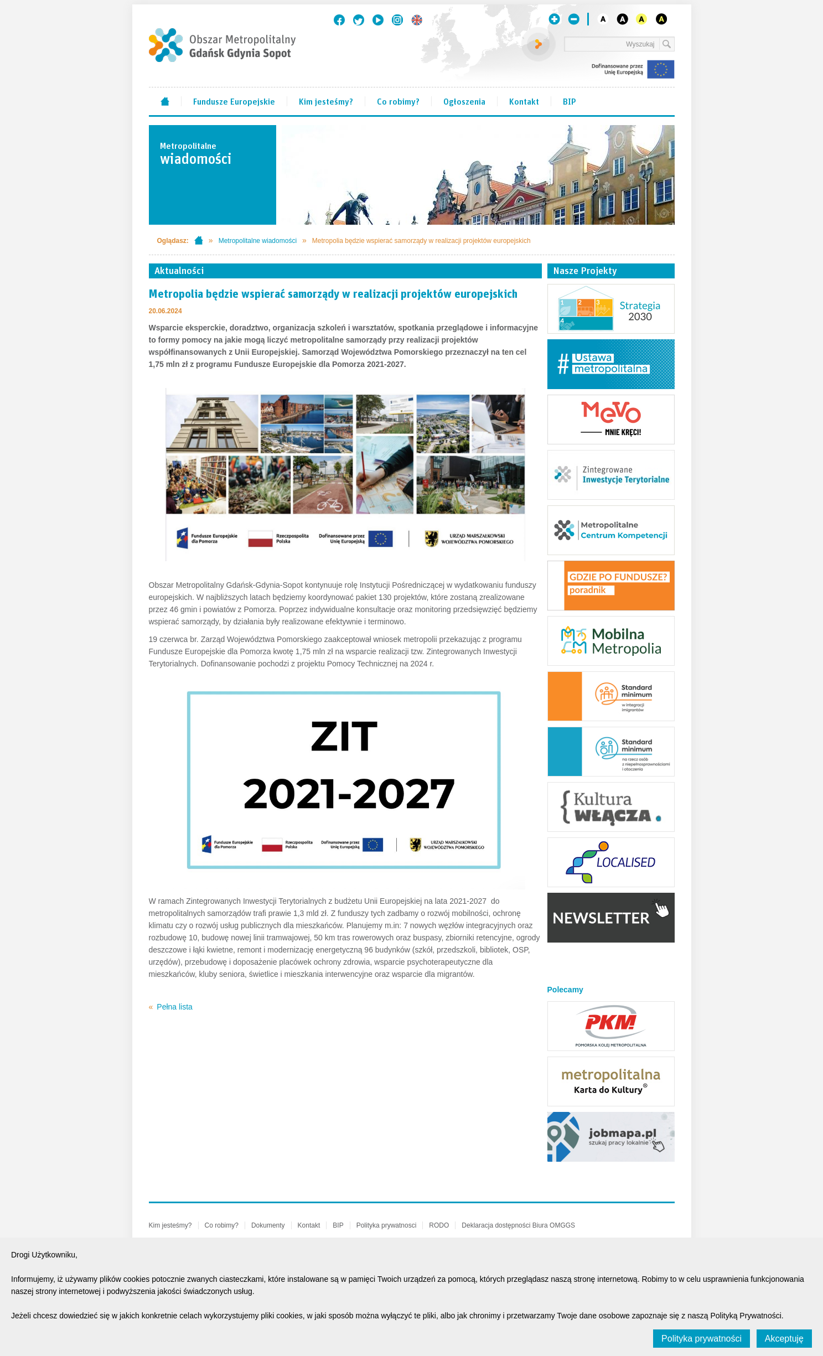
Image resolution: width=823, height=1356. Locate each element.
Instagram (397, 19)
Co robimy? (398, 101)
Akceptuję (784, 1338)
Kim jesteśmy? (326, 101)
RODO (439, 1225)
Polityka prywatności (701, 1338)
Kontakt (524, 101)
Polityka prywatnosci (386, 1225)
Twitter (358, 19)
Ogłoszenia (464, 101)
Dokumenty (268, 1225)
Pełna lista (175, 1006)
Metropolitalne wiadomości (258, 241)
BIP (569, 101)
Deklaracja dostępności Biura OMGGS (518, 1225)
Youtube (378, 19)
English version (416, 19)
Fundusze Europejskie (234, 101)
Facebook (339, 19)
